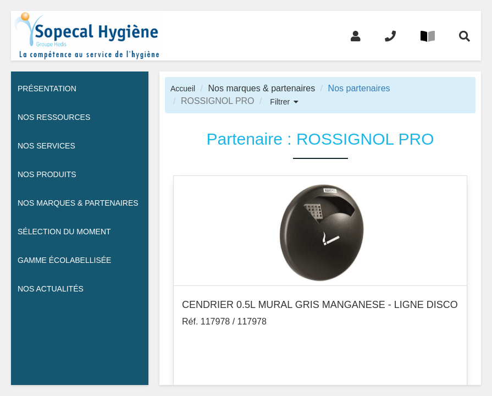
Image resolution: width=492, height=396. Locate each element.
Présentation (47, 88)
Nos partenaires (359, 88)
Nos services (46, 145)
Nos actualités (51, 288)
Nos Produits (47, 174)
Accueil (182, 88)
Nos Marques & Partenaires (78, 203)
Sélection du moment (64, 231)
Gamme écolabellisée (64, 260)
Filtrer (280, 101)
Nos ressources (54, 117)
